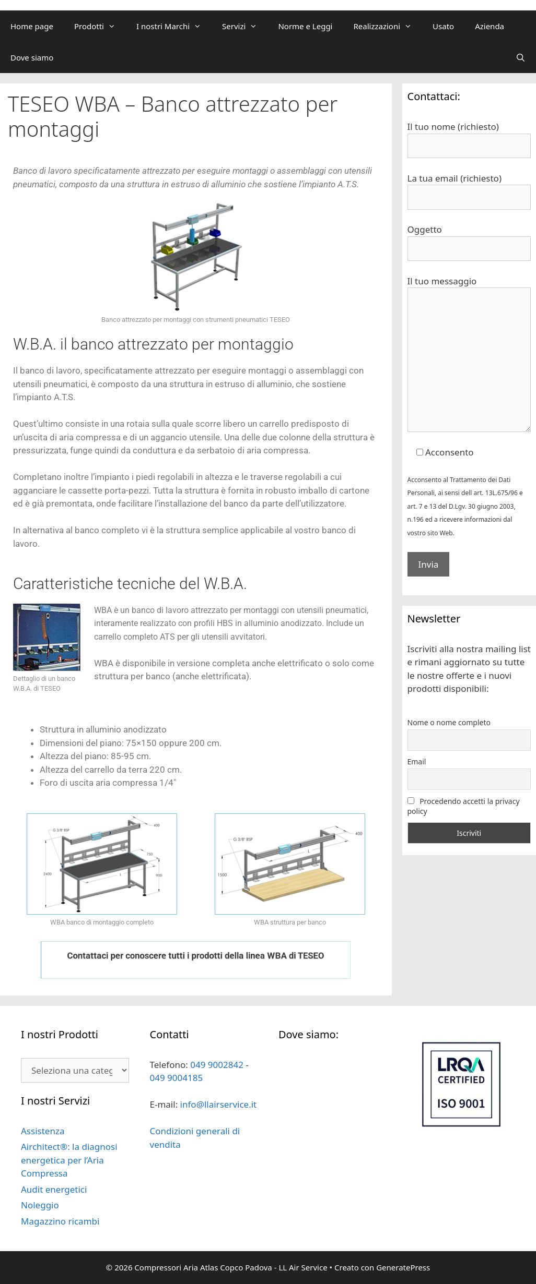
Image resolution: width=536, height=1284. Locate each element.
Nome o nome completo (449, 722)
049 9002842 (216, 1065)
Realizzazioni (387, 26)
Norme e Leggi (305, 26)
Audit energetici (54, 1189)
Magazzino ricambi (60, 1221)
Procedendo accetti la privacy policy (463, 806)
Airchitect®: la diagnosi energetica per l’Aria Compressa (69, 1160)
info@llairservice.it (218, 1104)
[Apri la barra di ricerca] (520, 57)
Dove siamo (31, 57)
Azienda (489, 26)
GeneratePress (403, 1267)
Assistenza (42, 1131)
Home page (31, 26)
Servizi (244, 26)
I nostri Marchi (174, 26)
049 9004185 (176, 1078)
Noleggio (40, 1205)
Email (416, 761)
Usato (443, 26)
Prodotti (100, 26)
